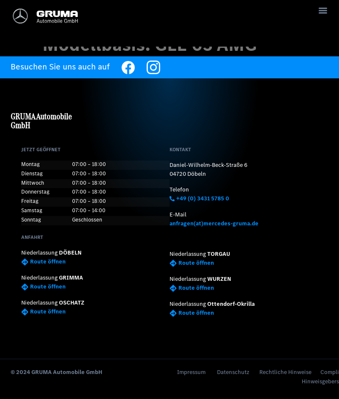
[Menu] (323, 10)
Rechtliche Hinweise (285, 370)
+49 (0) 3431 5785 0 (199, 198)
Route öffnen (43, 261)
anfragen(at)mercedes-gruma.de (214, 223)
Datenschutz (233, 370)
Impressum (191, 370)
